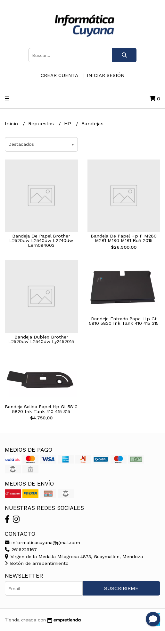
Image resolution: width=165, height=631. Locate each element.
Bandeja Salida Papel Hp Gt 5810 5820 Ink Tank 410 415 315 (41, 409)
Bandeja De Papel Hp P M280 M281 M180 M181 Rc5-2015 (124, 238)
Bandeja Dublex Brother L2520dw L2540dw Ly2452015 (41, 339)
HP (68, 124)
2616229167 (21, 549)
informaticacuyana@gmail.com (42, 542)
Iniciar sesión (106, 75)
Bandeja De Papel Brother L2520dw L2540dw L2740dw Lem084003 (41, 240)
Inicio (12, 124)
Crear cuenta (59, 75)
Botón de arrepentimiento (37, 563)
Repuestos (41, 124)
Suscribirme (121, 588)
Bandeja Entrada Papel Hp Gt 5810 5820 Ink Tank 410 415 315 (124, 321)
